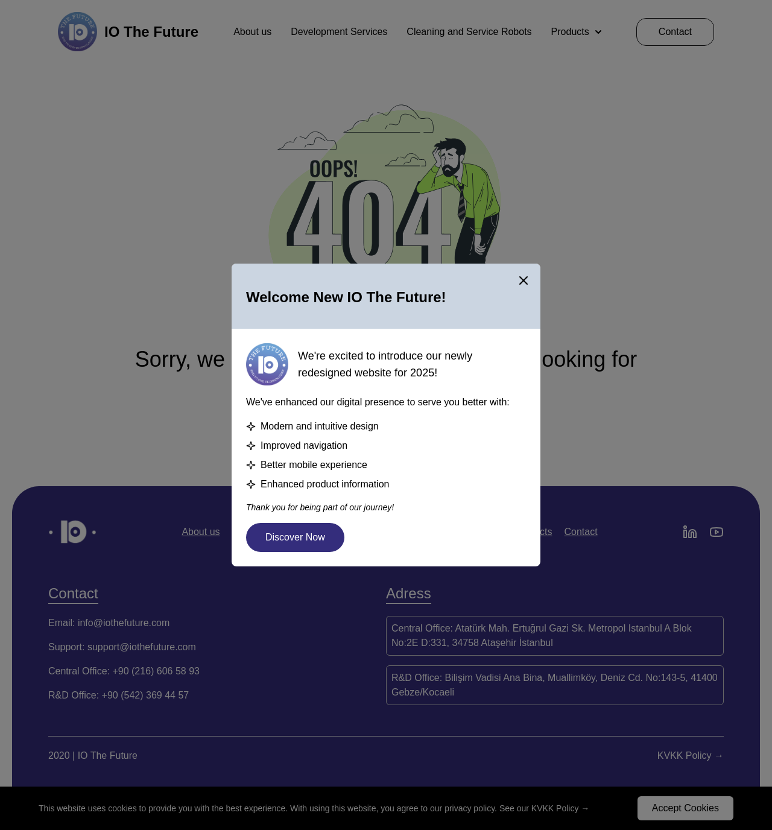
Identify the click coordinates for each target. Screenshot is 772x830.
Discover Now (295, 537)
